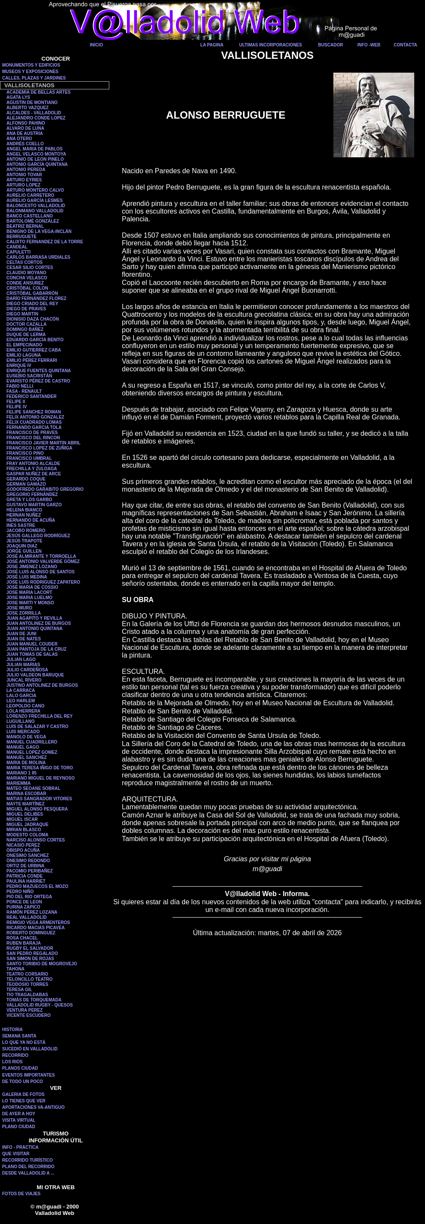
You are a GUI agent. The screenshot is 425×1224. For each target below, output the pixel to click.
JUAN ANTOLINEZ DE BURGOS (38, 623)
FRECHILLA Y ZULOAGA (31, 468)
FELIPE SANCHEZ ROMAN (33, 412)
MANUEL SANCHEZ (26, 757)
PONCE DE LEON (24, 902)
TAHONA (15, 969)
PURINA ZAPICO (23, 907)
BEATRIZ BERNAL (25, 226)
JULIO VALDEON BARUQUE (35, 675)
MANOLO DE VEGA (26, 736)
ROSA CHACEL (22, 938)
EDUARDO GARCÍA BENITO (35, 339)
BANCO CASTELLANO (29, 216)
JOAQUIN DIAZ (21, 546)
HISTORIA (12, 1029)
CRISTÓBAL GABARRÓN (32, 293)
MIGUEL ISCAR (22, 819)
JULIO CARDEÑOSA (27, 669)
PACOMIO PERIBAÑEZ (29, 871)
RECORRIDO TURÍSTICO (27, 1160)
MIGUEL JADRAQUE (27, 824)
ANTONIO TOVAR (24, 174)
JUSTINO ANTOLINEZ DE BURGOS (42, 685)
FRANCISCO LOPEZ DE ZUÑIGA (39, 448)
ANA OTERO (19, 138)
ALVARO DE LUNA (25, 128)
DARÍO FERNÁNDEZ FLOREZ (36, 298)
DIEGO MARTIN (22, 314)
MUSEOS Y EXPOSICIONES (30, 71)
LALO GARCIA (21, 695)
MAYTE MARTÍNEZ (25, 804)
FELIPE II (15, 401)
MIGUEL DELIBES (24, 814)
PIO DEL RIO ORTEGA (29, 896)
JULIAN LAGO (21, 659)
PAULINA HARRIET (26, 881)
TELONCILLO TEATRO (29, 979)
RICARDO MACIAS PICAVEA (35, 927)
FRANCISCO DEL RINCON (33, 437)
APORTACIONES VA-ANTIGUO (33, 1107)
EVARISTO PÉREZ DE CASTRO (38, 381)
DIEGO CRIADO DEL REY (32, 303)
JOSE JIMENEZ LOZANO (31, 566)
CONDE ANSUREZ (25, 283)
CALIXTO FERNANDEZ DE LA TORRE (44, 241)
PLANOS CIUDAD (20, 1068)
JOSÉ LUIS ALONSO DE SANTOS (40, 571)
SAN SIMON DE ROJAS (30, 958)
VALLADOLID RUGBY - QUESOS (39, 1005)
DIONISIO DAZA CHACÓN (32, 319)
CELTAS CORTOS (24, 262)
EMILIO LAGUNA (23, 355)
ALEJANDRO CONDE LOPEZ (35, 118)
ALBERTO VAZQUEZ (27, 107)
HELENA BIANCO (24, 510)
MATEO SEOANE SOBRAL (33, 788)
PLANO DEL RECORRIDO (28, 1166)
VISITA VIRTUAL (18, 1120)
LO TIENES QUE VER (24, 1101)
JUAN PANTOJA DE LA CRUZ (36, 649)
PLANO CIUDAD (18, 1126)
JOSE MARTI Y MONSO (30, 602)
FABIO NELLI (19, 386)
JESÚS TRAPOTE (24, 541)
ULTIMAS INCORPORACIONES (270, 45)
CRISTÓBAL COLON (27, 288)
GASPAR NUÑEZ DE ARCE (33, 473)
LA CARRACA (20, 690)
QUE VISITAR (15, 1153)
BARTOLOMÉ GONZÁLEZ (32, 221)
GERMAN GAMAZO (26, 484)
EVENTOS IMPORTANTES (28, 1075)
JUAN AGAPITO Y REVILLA (34, 618)
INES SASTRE (20, 525)
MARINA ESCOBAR (26, 793)
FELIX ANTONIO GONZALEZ (35, 417)
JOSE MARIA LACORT (29, 592)
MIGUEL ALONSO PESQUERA (37, 809)
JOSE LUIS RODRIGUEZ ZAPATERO (43, 582)
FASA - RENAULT (24, 391)
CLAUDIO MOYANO (26, 272)
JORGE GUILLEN (24, 551)
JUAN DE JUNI (21, 633)
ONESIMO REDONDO (28, 860)
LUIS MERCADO (23, 731)
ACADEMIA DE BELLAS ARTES (38, 92)
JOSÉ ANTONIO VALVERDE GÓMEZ (43, 561)
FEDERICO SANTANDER (31, 396)
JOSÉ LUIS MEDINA (26, 577)
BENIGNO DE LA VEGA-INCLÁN (38, 231)
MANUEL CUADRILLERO (31, 742)
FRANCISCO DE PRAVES (32, 432)
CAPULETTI (18, 252)
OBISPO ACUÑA (23, 850)
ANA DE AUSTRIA (24, 133)
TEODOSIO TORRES (27, 984)
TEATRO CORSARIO (27, 974)
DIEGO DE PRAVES (26, 308)
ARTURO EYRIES (24, 179)
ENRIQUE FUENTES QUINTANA (38, 370)
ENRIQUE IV (18, 365)
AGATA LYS (18, 97)
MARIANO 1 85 (21, 773)
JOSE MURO (19, 608)
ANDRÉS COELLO (25, 143)
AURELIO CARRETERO (30, 195)
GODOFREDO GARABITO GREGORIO (44, 489)
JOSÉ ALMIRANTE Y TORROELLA (41, 556)
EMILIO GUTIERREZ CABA (33, 350)
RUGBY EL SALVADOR (29, 948)
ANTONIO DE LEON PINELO (35, 159)
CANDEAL (17, 247)
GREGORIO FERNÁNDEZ (32, 494)
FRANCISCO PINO (25, 453)
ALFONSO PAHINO (25, 123)
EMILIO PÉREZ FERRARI (31, 360)
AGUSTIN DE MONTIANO (32, 102)
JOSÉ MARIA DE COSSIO (32, 587)
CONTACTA (405, 45)
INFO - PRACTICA (20, 1147)
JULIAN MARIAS (23, 664)
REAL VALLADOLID (26, 917)
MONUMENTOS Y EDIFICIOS (31, 65)
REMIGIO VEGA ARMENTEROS (38, 922)
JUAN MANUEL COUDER (32, 644)
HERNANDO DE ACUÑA (30, 520)
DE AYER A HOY (18, 1113)
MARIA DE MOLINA (26, 762)
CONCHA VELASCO (26, 277)
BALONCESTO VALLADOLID (35, 205)
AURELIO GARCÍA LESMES (34, 200)
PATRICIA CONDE (24, 876)
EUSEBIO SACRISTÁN (29, 375)
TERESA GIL (19, 989)
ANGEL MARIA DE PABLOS (34, 149)
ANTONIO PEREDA (25, 169)
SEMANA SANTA (19, 1036)
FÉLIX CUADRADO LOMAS (34, 422)
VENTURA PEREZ (24, 1010)
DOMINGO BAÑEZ (24, 329)
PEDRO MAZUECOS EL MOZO (37, 886)
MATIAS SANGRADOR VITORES (39, 798)
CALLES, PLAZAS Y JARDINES (34, 78)
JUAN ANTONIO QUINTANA (34, 628)
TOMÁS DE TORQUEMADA (34, 1000)
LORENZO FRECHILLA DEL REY (39, 716)
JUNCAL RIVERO (24, 680)
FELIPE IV (16, 406)
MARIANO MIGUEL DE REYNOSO (40, 778)
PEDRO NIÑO (20, 891)
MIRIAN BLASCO (23, 829)
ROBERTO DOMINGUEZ (30, 932)
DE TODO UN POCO (22, 1081)
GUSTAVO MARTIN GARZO (34, 504)
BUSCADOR (330, 45)
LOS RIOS (12, 1061)
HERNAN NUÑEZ (23, 515)
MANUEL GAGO (22, 747)
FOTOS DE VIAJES (21, 1193)
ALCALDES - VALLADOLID (33, 112)
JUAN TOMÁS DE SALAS (32, 654)
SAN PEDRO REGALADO (32, 953)
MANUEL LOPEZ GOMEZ (31, 752)
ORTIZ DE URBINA (25, 865)
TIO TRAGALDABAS (27, 994)
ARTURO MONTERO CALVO (35, 190)
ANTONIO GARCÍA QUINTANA (37, 164)
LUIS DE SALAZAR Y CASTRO (37, 726)
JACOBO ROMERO (26, 530)
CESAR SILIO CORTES (29, 267)
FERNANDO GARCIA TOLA (34, 427)
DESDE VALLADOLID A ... (28, 1173)
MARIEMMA (18, 783)
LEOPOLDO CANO (25, 706)
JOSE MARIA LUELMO (29, 597)
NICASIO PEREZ (23, 845)
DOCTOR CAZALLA (26, 324)
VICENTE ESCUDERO (28, 1015)
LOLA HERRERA (23, 711)
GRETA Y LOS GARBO (29, 499)
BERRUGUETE (21, 236)
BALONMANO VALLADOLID (35, 210)
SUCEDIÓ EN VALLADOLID (30, 1049)
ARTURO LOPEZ (23, 185)
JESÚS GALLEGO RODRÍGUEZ (38, 535)
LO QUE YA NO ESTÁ (24, 1042)
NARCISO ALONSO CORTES (35, 840)
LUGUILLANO (20, 721)
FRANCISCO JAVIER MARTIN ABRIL (43, 443)
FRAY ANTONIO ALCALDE (33, 463)
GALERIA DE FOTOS (23, 1094)
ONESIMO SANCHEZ (27, 855)
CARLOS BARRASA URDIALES (38, 257)
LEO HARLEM (20, 700)
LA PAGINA (212, 45)
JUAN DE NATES (23, 638)
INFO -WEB (368, 45)
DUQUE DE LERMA (26, 334)
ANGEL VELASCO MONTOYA (36, 154)
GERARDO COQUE (26, 479)
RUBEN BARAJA (23, 943)
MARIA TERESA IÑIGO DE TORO (39, 767)
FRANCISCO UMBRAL (29, 458)
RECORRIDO (15, 1055)
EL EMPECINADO (24, 345)
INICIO (96, 45)
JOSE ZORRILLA (23, 613)
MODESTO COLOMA (27, 834)
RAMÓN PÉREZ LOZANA (31, 912)
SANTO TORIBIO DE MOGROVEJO (41, 963)
